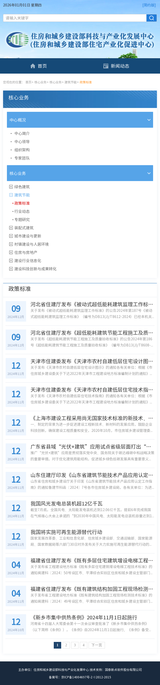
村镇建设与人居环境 (31, 244)
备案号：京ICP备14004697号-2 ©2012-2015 (80, 677)
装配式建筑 (24, 228)
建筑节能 (71, 82)
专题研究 (22, 219)
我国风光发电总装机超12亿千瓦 (66, 503)
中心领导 (22, 141)
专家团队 (22, 158)
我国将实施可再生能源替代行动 (66, 532)
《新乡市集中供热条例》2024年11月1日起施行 (83, 617)
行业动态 (22, 211)
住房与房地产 (25, 252)
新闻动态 (116, 65)
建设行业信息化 (27, 260)
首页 (38, 65)
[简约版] (149, 4)
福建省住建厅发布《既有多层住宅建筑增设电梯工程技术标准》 (92, 560)
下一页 (96, 645)
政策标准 (22, 203)
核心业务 (40, 82)
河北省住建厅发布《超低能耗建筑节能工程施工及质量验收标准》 (92, 333)
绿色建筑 (22, 187)
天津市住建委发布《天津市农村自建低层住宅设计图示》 (92, 361)
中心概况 (17, 120)
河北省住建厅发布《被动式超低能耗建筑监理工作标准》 (92, 304)
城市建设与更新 (27, 236)
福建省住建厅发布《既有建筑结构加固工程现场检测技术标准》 (92, 589)
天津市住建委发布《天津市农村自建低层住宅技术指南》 (92, 389)
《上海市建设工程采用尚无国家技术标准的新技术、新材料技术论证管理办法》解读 (92, 418)
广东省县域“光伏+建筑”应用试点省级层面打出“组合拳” (92, 446)
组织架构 (22, 150)
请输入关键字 (17, 18)
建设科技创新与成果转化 (35, 269)
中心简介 (22, 133)
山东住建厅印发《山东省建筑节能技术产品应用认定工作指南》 (92, 475)
